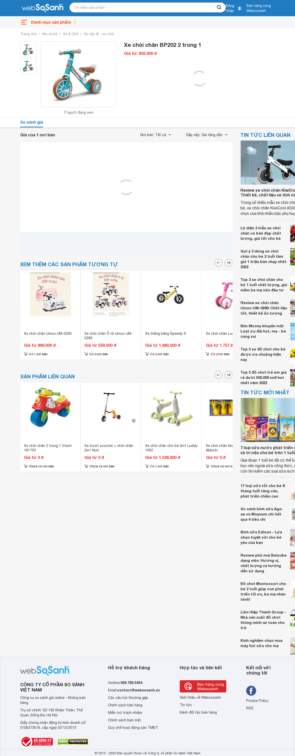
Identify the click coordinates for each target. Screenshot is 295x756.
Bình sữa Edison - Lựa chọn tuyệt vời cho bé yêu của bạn (261, 537)
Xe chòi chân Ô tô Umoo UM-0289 (108, 336)
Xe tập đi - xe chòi (99, 34)
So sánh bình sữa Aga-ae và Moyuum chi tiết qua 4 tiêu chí (261, 513)
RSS (249, 708)
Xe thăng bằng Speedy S (165, 334)
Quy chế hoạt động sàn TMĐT (133, 728)
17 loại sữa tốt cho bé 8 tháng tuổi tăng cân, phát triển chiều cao (262, 490)
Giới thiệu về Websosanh (200, 697)
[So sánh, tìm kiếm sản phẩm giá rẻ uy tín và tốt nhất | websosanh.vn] (42, 8)
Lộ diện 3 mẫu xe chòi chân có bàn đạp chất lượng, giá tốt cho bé (260, 233)
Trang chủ (28, 34)
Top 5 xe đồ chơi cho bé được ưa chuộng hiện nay (263, 354)
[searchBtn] (219, 7)
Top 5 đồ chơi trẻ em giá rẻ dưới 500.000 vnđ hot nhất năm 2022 (263, 377)
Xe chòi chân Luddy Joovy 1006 (232, 334)
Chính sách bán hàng (125, 705)
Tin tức (186, 705)
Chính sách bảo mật (124, 720)
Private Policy (257, 701)
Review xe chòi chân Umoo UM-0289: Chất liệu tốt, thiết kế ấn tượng (263, 307)
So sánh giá (31, 122)
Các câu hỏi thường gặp (128, 698)
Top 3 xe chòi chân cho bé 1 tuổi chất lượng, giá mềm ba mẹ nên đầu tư (263, 284)
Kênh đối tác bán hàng (198, 712)
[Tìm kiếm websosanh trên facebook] (251, 691)
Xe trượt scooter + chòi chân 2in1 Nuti (108, 448)
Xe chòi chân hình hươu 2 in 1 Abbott (230, 448)
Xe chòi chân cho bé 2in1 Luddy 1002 (171, 448)
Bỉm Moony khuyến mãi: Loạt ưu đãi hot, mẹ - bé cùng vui (263, 331)
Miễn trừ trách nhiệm (125, 713)
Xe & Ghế (70, 34)
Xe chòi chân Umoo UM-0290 (48, 334)
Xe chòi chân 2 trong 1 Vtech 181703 (48, 448)
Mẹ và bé (49, 34)
